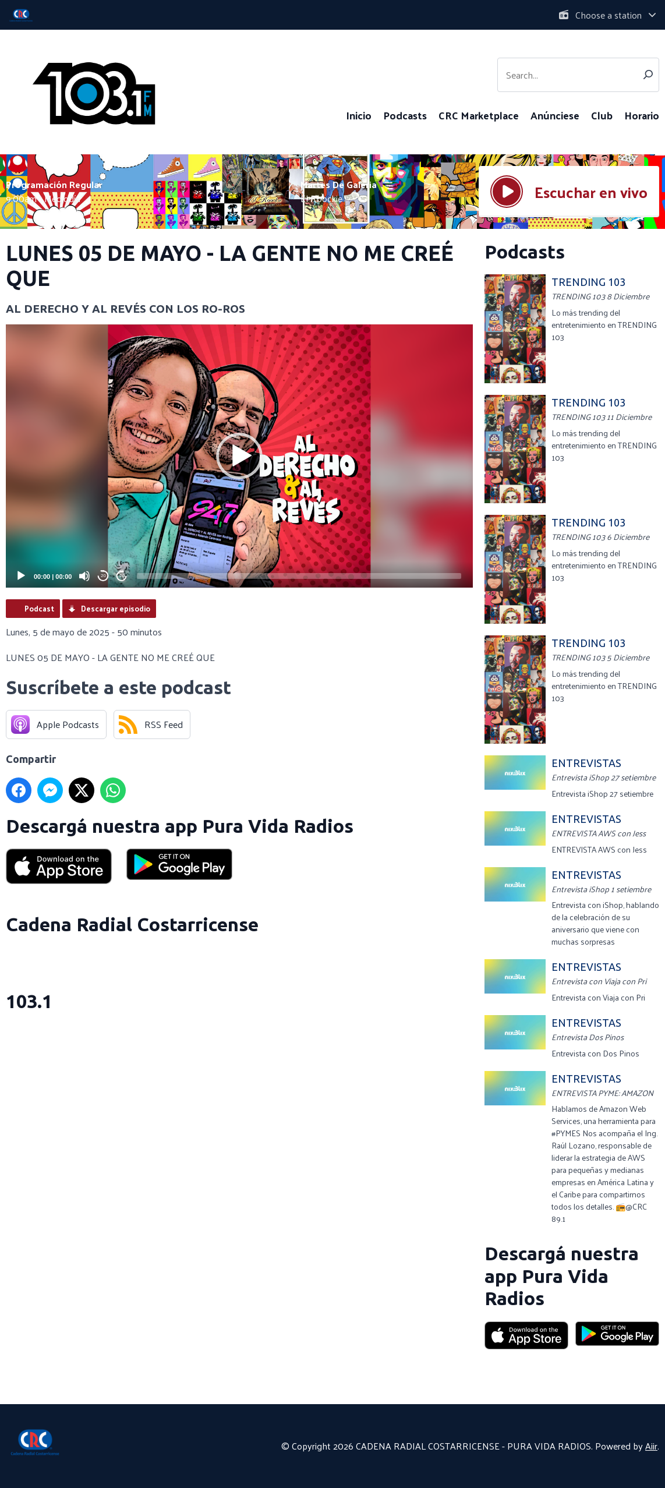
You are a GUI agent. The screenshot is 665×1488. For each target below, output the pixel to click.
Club (602, 115)
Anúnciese (554, 115)
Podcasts (405, 115)
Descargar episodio (115, 608)
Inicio (359, 115)
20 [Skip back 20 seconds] (103, 575)
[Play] (21, 576)
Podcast (39, 608)
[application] (239, 455)
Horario (641, 115)
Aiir (651, 1445)
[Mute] (84, 576)
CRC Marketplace (478, 115)
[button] (239, 456)
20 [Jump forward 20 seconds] (122, 575)
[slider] (299, 576)
